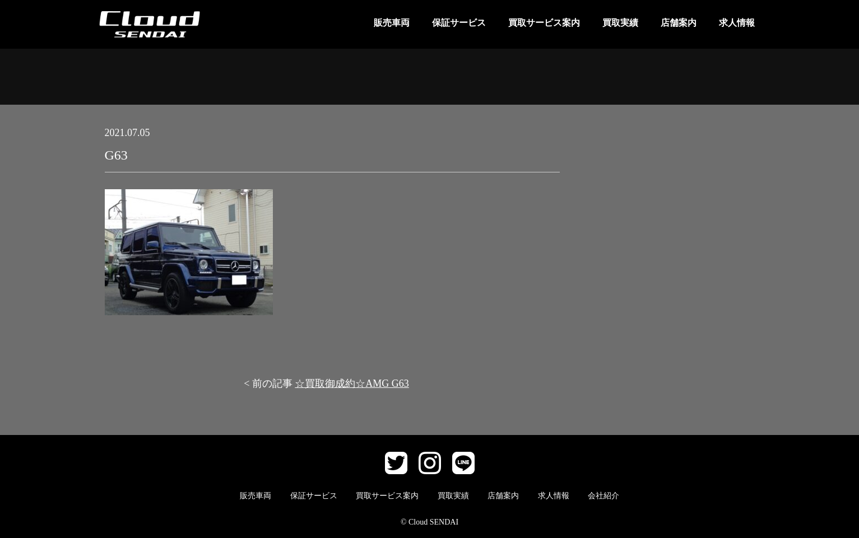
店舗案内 (679, 22)
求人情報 (737, 22)
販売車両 (392, 22)
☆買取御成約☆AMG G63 (352, 383)
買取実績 (620, 22)
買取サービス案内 (544, 22)
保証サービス (459, 22)
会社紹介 (603, 496)
